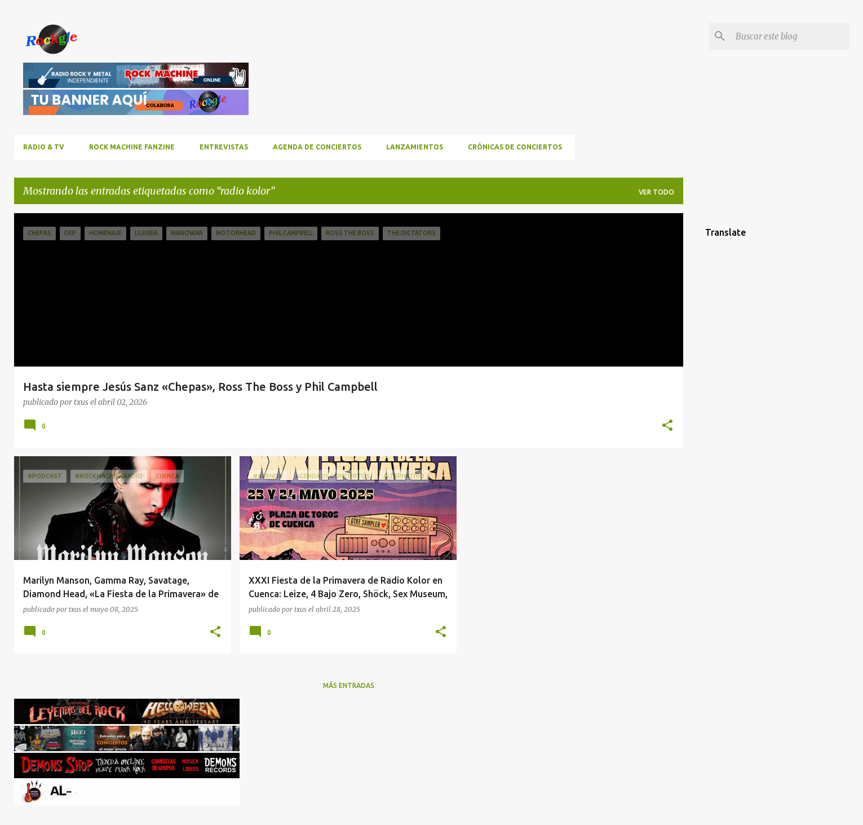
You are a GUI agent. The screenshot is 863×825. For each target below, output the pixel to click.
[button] (667, 426)
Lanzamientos (414, 147)
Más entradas (348, 685)
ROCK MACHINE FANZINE (132, 147)
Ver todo (656, 192)
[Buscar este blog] (790, 36)
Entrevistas (224, 147)
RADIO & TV (43, 147)
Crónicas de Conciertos (515, 147)
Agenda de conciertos (317, 147)
